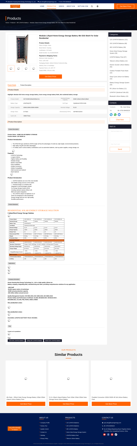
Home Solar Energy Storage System (76, 432)
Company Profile (45, 422)
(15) (119, 78)
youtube (104, 434)
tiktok (116, 434)
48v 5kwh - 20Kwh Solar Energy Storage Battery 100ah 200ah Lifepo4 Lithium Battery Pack (25, 398)
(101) (119, 39)
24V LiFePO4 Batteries (72, 426)
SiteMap (43, 435)
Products (51, 6)
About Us (71, 6)
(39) (118, 52)
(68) (118, 43)
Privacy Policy (44, 438)
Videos (61, 6)
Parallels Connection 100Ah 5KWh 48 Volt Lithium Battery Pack (110, 398)
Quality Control (45, 429)
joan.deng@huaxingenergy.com (47, 1)
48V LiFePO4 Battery (22, 22)
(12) (119, 61)
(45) (119, 66)
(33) (119, 83)
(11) (118, 88)
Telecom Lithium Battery (73, 438)
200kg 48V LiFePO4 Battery (34, 340)
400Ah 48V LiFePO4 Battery (53, 340)
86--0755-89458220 (65, 1)
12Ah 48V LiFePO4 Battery (16, 340)
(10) (119, 72)
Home (42, 6)
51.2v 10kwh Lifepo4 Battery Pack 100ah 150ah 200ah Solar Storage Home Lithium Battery (68, 398)
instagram (112, 434)
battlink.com (83, 6)
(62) (119, 92)
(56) (118, 47)
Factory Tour (44, 426)
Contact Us (44, 432)
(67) (118, 57)
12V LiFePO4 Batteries (72, 422)
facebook (108, 434)
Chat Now (120, 120)
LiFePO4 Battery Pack (72, 435)
